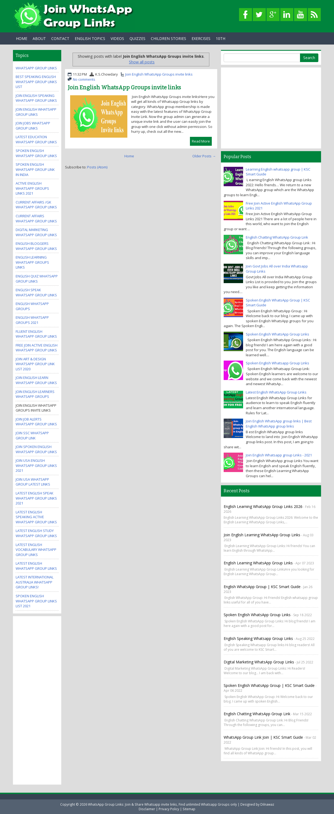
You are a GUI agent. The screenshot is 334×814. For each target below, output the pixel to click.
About (39, 38)
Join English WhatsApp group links (36, 112)
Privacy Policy (169, 809)
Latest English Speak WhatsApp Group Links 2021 (36, 498)
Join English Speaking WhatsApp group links (36, 98)
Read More (201, 141)
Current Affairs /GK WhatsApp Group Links (36, 205)
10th (220, 38)
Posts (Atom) (97, 167)
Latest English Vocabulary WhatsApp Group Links (36, 549)
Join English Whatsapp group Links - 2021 (279, 455)
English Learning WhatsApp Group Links (258, 562)
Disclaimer (147, 809)
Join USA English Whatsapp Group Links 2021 (36, 465)
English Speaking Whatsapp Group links (258, 638)
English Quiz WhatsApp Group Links (37, 279)
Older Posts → (204, 156)
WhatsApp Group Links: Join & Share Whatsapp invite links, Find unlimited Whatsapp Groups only (162, 804)
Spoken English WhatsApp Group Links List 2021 (36, 600)
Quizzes (137, 38)
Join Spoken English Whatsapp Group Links (36, 449)
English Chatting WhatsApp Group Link (277, 237)
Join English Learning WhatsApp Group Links (262, 534)
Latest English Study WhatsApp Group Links (36, 533)
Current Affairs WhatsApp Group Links (36, 218)
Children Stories (168, 38)
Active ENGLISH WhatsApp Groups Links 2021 (32, 188)
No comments (84, 79)
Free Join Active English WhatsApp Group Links (36, 348)
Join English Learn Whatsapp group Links (36, 380)
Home (21, 38)
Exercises (201, 38)
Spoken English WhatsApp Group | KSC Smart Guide (269, 685)
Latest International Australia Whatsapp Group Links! (34, 582)
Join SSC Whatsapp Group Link (32, 435)
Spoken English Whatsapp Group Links (36, 153)
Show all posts (142, 62)
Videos (117, 38)
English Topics (90, 38)
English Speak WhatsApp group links (36, 292)
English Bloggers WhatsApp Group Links (36, 246)
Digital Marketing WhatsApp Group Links (36, 232)
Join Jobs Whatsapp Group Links (33, 126)
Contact (60, 38)
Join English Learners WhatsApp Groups (35, 394)
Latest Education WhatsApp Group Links (36, 139)
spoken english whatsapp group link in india (35, 169)
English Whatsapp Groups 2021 (32, 320)
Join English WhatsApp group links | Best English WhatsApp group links (279, 424)
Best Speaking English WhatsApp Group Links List (36, 81)
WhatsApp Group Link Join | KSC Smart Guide (263, 737)
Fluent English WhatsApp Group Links (36, 334)
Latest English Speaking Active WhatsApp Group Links (36, 517)
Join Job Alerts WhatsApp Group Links (36, 422)
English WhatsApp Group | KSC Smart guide (262, 586)
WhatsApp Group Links (36, 68)
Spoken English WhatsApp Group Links (277, 334)
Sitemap (189, 809)
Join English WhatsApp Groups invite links (159, 74)
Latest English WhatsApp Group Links (36, 566)
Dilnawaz (267, 804)
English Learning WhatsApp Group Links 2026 (263, 506)
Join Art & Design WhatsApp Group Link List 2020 (35, 364)
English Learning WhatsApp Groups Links (32, 262)
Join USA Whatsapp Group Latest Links (33, 482)
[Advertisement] (37, 700)
